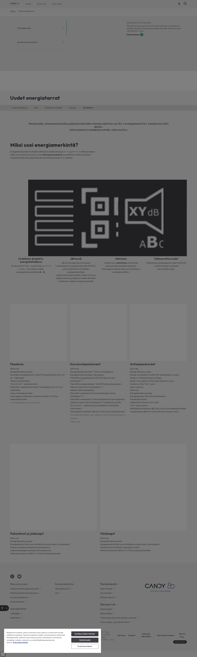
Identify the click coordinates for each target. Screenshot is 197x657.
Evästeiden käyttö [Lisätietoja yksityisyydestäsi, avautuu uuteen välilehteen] (20, 642)
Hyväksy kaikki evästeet (85, 634)
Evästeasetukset (85, 646)
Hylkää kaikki (84, 640)
